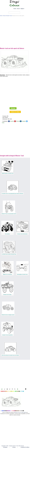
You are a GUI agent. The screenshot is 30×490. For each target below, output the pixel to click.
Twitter (3, 122)
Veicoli (4, 15)
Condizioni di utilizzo (25, 447)
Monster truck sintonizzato (22, 233)
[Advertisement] (14, 32)
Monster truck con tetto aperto (20, 412)
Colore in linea (15, 112)
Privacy (14, 447)
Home (14, 8)
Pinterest (18, 121)
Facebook (12, 121)
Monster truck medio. (7, 294)
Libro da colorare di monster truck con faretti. (10, 355)
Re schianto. (7, 233)
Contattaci (5, 447)
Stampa (13, 108)
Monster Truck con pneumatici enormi (9, 213)
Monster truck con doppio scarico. (8, 314)
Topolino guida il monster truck (7, 173)
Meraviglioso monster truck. (22, 274)
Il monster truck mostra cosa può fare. (9, 254)
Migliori (22, 8)
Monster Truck (9, 15)
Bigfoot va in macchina (7, 274)
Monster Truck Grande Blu (7, 335)
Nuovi (18, 8)
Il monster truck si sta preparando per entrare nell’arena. (12, 193)
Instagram (24, 121)
